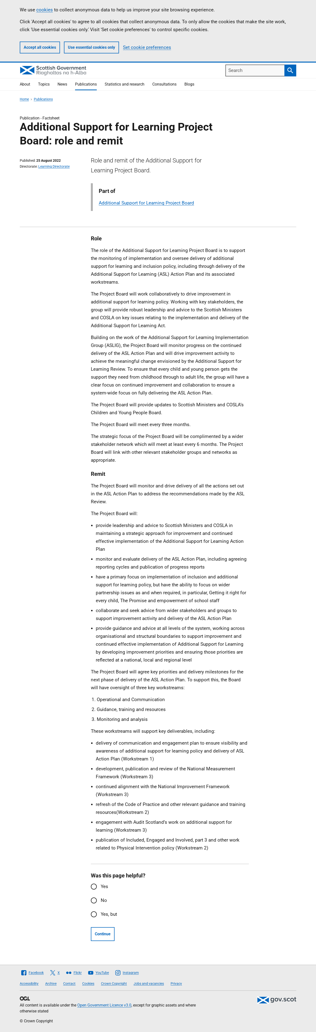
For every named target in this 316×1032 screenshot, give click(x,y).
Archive (51, 984)
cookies (44, 10)
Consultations (164, 84)
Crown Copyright (114, 984)
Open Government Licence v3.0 (104, 1005)
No (104, 900)
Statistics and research (124, 84)
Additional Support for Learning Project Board (146, 203)
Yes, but (109, 914)
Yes (104, 886)
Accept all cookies (40, 47)
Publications (86, 84)
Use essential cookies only (91, 47)
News (62, 84)
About (25, 84)
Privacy (176, 984)
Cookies (88, 984)
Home (24, 99)
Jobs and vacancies (149, 984)
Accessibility (29, 984)
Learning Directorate (54, 166)
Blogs (189, 84)
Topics (44, 84)
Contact (69, 984)
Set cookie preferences (147, 47)
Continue (103, 934)
